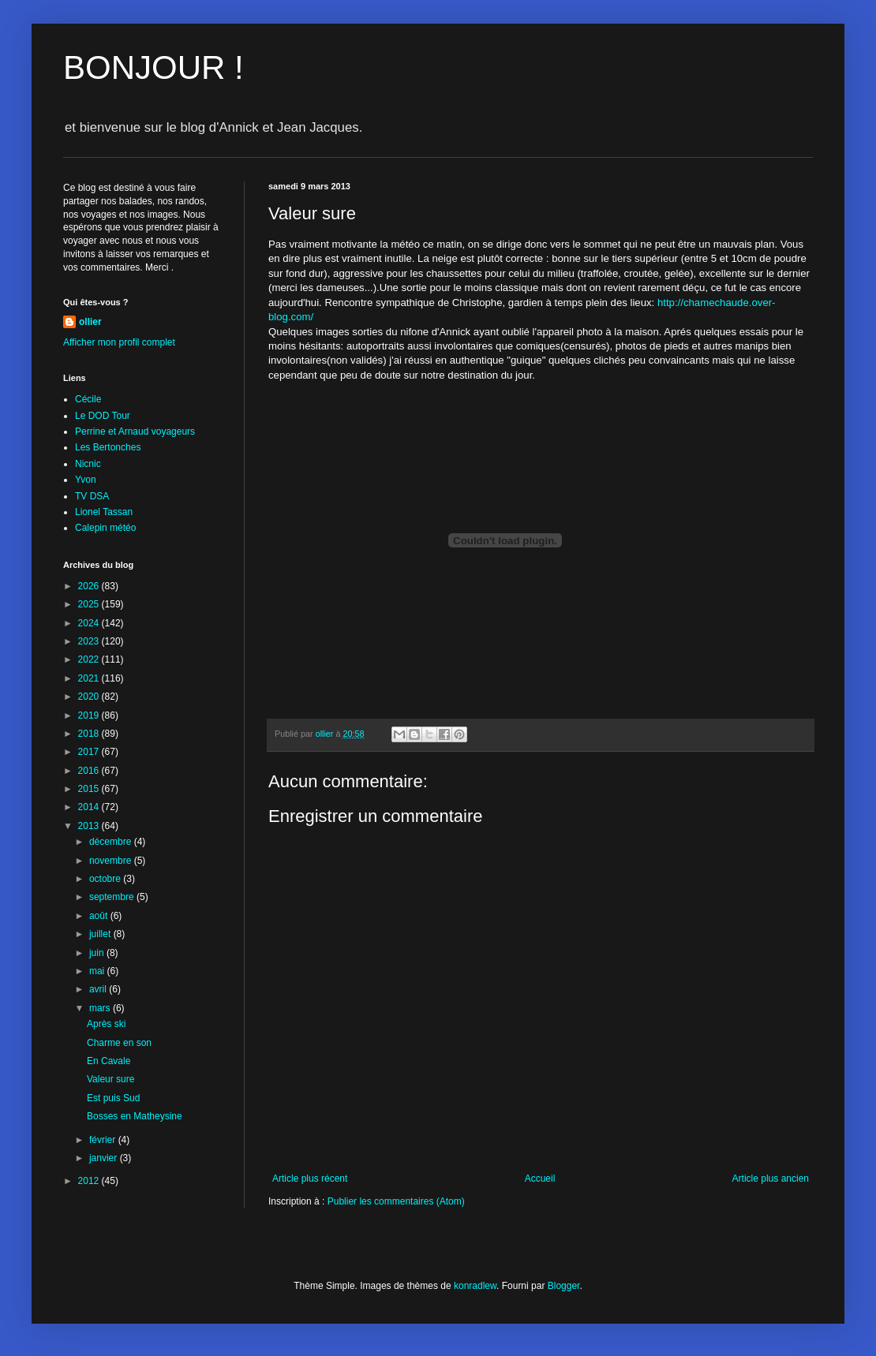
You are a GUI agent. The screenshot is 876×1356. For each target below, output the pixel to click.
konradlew (475, 1285)
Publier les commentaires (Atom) (396, 1201)
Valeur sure (110, 1079)
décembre (111, 841)
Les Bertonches (107, 447)
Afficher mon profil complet (119, 342)
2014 (90, 806)
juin (98, 952)
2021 (90, 678)
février (103, 1139)
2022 (90, 659)
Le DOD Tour (102, 415)
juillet (101, 933)
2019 (90, 715)
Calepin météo (105, 527)
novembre (111, 860)
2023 (90, 641)
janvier (104, 1158)
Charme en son (119, 1042)
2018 (90, 733)
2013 (90, 825)
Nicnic (88, 463)
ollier (90, 321)
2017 (90, 751)
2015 (90, 788)
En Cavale (108, 1060)
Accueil (540, 1178)
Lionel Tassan (104, 511)
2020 (90, 696)
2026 (90, 586)
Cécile (88, 399)
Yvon (85, 479)
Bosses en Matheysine (134, 1116)
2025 (90, 604)
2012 (90, 1180)
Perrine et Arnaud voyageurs (135, 431)
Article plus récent (309, 1178)
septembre (113, 896)
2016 (90, 770)
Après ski (106, 1023)
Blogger (564, 1285)
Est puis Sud (113, 1098)
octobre (106, 878)
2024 (90, 623)
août (99, 915)
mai (98, 971)
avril (99, 989)
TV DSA (92, 496)
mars (101, 1008)
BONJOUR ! (153, 67)
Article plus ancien (770, 1178)
